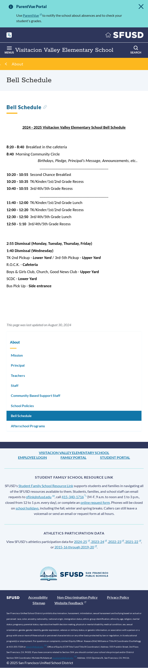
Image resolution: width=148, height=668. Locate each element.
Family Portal (73, 457)
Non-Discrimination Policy (77, 597)
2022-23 (116, 541)
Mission (17, 355)
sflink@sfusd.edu (40, 497)
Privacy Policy (118, 597)
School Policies (22, 406)
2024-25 (82, 541)
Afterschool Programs (28, 426)
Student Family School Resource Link (45, 486)
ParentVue (32, 15)
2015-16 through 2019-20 (75, 547)
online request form (95, 502)
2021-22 (133, 541)
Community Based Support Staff (35, 395)
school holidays (27, 508)
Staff (14, 385)
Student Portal (115, 457)
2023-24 (99, 541)
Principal (18, 365)
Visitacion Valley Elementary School (74, 453)
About (17, 64)
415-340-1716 (74, 497)
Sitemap (39, 603)
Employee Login (32, 457)
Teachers (18, 375)
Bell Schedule (21, 416)
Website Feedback (70, 603)
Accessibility (38, 597)
